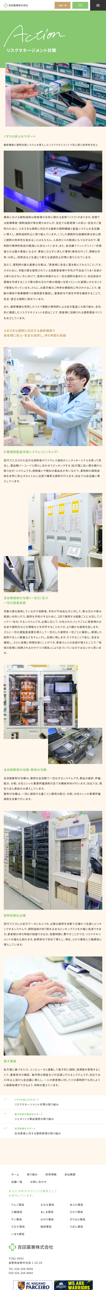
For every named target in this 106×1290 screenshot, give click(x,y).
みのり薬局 (47, 1219)
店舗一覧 (62, 5)
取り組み (32, 1174)
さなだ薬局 (18, 1226)
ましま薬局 (47, 1212)
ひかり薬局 (76, 1212)
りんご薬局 (17, 1204)
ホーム (15, 1174)
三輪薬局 (16, 1212)
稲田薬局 (46, 1226)
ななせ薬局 (47, 1204)
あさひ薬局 (76, 1204)
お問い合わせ (38, 1182)
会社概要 (69, 1174)
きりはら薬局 (77, 1219)
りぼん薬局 (76, 1226)
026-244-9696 (24, 1269)
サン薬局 (16, 1219)
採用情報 (51, 1174)
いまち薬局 (18, 1234)
